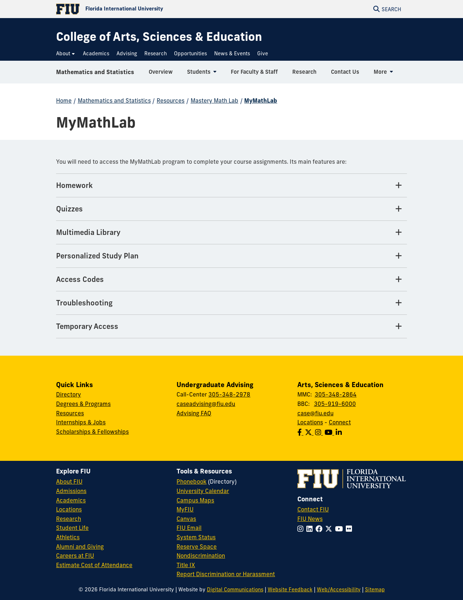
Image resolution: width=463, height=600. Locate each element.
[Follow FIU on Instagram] (301, 529)
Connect (340, 422)
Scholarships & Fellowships (92, 431)
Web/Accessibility (339, 589)
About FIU (69, 481)
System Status (196, 537)
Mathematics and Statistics (95, 73)
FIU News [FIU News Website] (310, 518)
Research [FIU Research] (68, 518)
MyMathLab (260, 100)
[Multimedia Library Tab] (231, 232)
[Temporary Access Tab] (231, 326)
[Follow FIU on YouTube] (340, 529)
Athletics (68, 537)
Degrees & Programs (83, 403)
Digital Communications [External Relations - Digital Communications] (235, 589)
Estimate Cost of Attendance (94, 565)
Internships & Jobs (81, 422)
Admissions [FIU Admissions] (71, 490)
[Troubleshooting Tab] (231, 303)
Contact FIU (313, 509)
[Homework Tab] (231, 185)
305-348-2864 (336, 394)
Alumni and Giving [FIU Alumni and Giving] (80, 546)
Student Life (72, 527)
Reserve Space (197, 546)
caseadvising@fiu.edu (206, 403)
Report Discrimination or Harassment (226, 574)
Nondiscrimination (201, 555)
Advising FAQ (194, 413)
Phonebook (192, 481)
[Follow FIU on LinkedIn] (310, 529)
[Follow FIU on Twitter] (330, 529)
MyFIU (185, 509)
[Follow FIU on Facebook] (320, 529)
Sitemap (375, 589)
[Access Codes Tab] (231, 279)
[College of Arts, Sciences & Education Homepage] (159, 37)
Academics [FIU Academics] (71, 500)
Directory (68, 394)
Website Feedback (290, 589)
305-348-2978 (229, 394)
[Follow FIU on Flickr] (350, 529)
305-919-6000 (335, 403)
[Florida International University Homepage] (144, 9)
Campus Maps (195, 500)
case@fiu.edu (315, 413)
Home (64, 100)
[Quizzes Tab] (231, 209)
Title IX (186, 565)
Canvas (186, 518)
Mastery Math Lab (214, 100)
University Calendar (203, 490)
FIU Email (189, 527)
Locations (310, 422)
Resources (170, 100)
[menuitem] (65, 54)
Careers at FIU (75, 555)
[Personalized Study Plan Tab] (231, 256)
